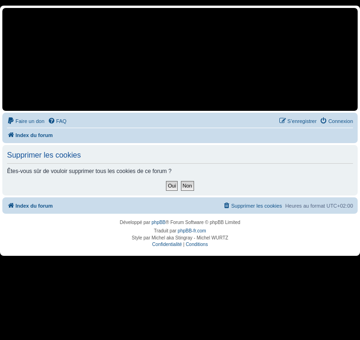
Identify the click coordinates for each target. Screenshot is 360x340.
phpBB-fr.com (192, 230)
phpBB (158, 222)
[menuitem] (26, 121)
